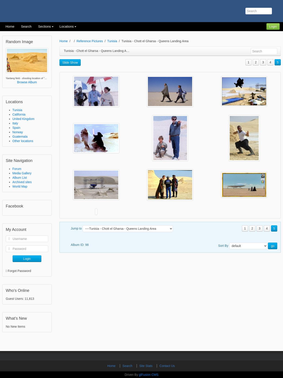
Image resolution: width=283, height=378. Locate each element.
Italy (15, 123)
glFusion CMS (148, 374)
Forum (16, 169)
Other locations (22, 141)
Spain (16, 127)
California (18, 114)
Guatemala (19, 136)
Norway (17, 132)
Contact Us (167, 366)
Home (63, 41)
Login (273, 26)
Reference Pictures (89, 41)
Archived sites (22, 182)
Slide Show (70, 62)
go (272, 246)
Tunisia (17, 110)
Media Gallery (21, 173)
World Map (19, 186)
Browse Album (27, 82)
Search (127, 366)
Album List (19, 177)
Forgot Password (19, 271)
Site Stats (146, 366)
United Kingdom (23, 119)
